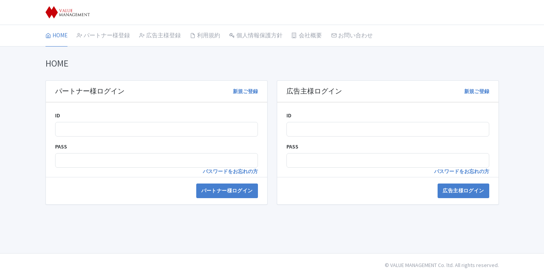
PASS (61, 146)
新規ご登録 (245, 91)
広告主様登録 (160, 35)
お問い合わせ (352, 35)
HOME (56, 35)
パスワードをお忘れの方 (230, 171)
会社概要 (307, 35)
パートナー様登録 (103, 35)
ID (57, 115)
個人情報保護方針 (256, 35)
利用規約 (205, 35)
